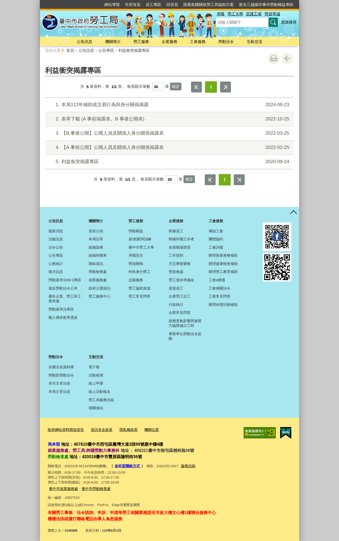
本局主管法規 (59, 391)
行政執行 (176, 304)
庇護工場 (254, 14)
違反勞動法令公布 (62, 288)
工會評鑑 (216, 247)
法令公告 (55, 247)
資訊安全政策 (98, 429)
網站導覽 (112, 4)
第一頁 (196, 87)
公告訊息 (84, 41)
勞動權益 (136, 231)
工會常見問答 (219, 296)
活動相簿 (96, 375)
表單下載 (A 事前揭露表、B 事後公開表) (168, 119)
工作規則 (176, 255)
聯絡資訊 (96, 264)
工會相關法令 (219, 288)
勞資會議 (176, 272)
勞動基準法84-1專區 (64, 280)
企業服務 (169, 41)
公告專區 (106, 50)
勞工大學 (235, 14)
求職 (220, 14)
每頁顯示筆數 (138, 86)
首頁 (70, 50)
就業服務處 (98, 280)
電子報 (94, 367)
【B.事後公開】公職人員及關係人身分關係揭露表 (168, 133)
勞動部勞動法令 (61, 375)
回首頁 (172, 4)
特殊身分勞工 (139, 272)
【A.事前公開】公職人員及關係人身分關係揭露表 (168, 147)
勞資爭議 (272, 14)
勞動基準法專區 (61, 309)
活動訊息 (55, 239)
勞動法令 (226, 41)
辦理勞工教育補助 (223, 272)
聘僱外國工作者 (181, 239)
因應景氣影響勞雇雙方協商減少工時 (185, 323)
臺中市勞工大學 (141, 247)
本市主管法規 (59, 383)
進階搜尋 (288, 22)
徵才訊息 (55, 272)
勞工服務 (141, 41)
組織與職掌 (98, 255)
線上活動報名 (99, 391)
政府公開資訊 (99, 288)
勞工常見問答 (139, 296)
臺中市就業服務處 (62, 487)
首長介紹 (96, 231)
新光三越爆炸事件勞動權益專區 (266, 4)
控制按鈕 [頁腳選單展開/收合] (293, 212)
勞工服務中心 (99, 296)
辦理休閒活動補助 (223, 304)
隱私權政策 (123, 429)
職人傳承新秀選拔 (62, 317)
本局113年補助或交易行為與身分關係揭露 (168, 105)
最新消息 (55, 231)
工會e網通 (217, 280)
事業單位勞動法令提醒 (185, 336)
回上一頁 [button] (287, 58)
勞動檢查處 (98, 272)
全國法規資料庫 (61, 367)
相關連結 (96, 408)
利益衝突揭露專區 (134, 50)
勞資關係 (136, 264)
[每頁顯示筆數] (158, 86)
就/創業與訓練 (140, 239)
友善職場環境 (179, 247)
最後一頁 (225, 87)
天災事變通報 (179, 264)
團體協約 (216, 239)
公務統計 (55, 264)
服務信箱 (186, 465)
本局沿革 (96, 239)
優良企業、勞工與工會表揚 (64, 298)
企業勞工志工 (179, 296)
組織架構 (96, 247)
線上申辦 (96, 383)
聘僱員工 (176, 231)
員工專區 (153, 4)
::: (37, 2)
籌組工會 (216, 231)
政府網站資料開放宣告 (64, 429)
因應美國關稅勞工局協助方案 (208, 4)
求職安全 (136, 255)
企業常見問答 (179, 313)
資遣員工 (176, 288)
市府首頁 (132, 4)
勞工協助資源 (139, 288)
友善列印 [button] (273, 58)
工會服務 (198, 41)
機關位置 (145, 429)
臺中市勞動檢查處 (93, 487)
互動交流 (254, 41)
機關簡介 (113, 41)
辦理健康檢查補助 (223, 264)
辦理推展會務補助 (223, 255)
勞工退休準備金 (181, 280)
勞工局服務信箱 (101, 400)
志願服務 (136, 280)
